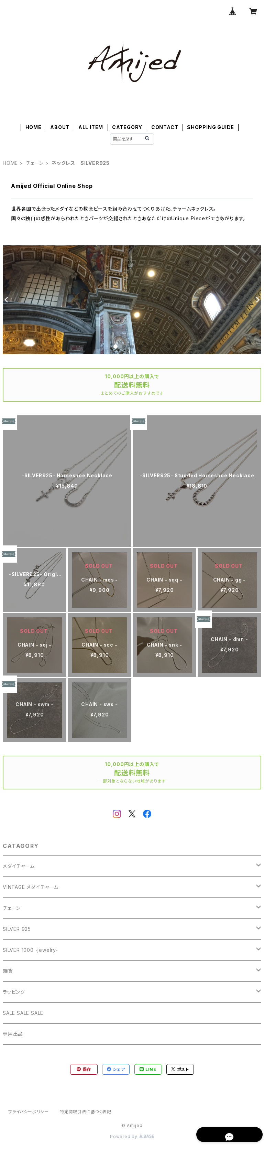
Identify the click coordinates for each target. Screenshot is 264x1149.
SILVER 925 (17, 929)
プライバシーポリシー (28, 1111)
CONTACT (164, 127)
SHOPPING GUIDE (210, 127)
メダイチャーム (19, 866)
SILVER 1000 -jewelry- (30, 950)
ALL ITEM (90, 127)
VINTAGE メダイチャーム (30, 887)
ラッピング (14, 992)
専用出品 (13, 1034)
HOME (33, 127)
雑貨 (8, 971)
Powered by (132, 1136)
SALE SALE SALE (23, 1013)
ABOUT (59, 127)
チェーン (35, 163)
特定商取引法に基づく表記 (85, 1111)
